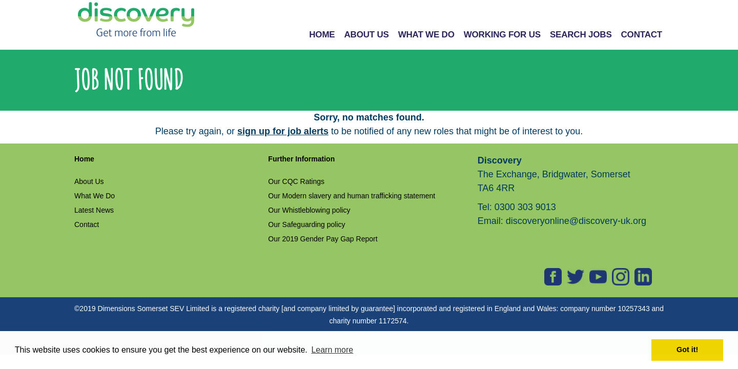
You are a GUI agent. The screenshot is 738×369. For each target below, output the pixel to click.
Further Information (301, 159)
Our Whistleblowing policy (309, 210)
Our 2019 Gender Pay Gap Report (322, 239)
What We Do (94, 196)
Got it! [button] (687, 349)
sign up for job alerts (283, 131)
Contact (86, 224)
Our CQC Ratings (296, 181)
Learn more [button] (332, 349)
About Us (89, 181)
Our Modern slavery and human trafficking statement (351, 196)
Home (84, 159)
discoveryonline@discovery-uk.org (576, 221)
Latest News (94, 210)
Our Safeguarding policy (306, 224)
